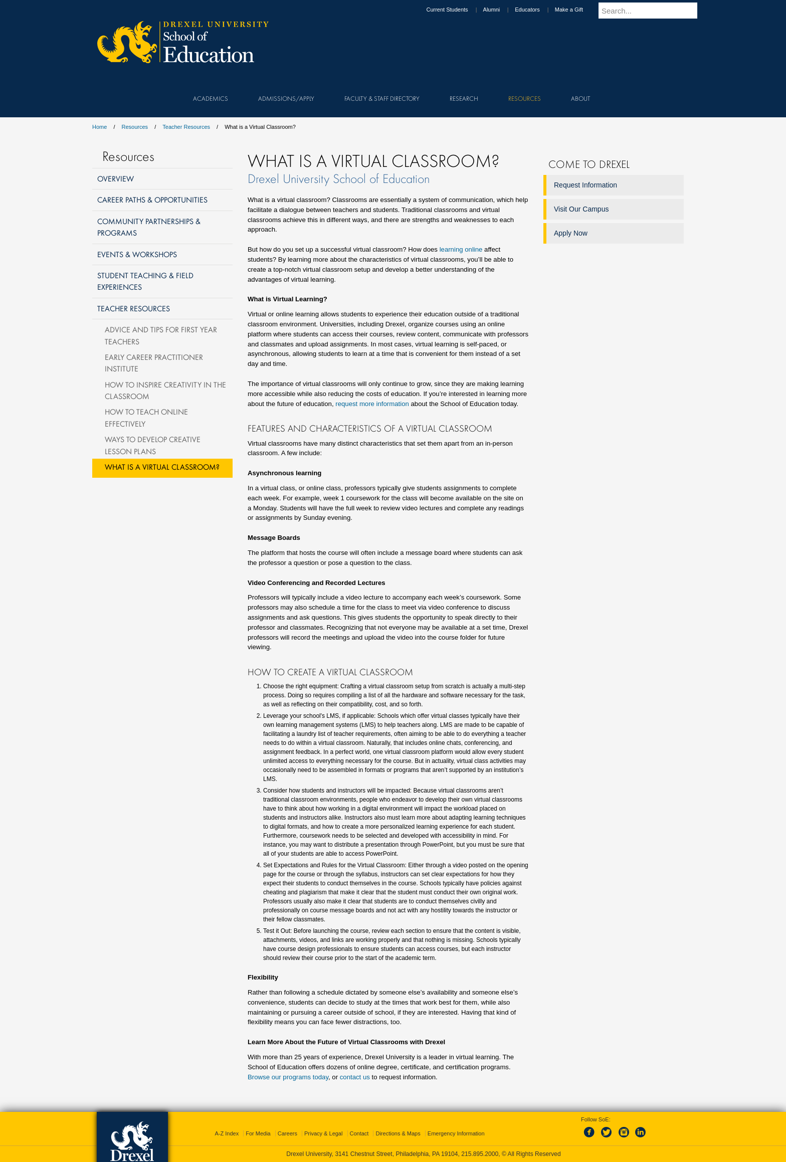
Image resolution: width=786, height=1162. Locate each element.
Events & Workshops (137, 254)
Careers (287, 1133)
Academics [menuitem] (210, 98)
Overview (115, 178)
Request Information (585, 185)
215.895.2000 (479, 1153)
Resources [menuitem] (524, 98)
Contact (359, 1133)
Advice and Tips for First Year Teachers (161, 335)
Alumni (501, 10)
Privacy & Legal (323, 1133)
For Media (258, 1133)
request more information (372, 404)
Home (99, 127)
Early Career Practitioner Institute (154, 362)
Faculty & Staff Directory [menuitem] (382, 98)
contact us (355, 1077)
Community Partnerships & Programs (149, 227)
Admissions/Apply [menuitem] (286, 98)
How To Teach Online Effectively (146, 417)
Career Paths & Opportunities (152, 200)
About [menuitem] (580, 98)
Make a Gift (578, 10)
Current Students (456, 10)
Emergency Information (456, 1133)
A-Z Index (227, 1133)
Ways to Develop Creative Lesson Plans (153, 445)
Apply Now (570, 233)
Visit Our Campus (581, 209)
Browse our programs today (288, 1077)
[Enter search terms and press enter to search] (653, 11)
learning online (461, 249)
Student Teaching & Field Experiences (145, 281)
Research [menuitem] (464, 98)
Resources (135, 127)
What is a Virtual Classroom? (162, 467)
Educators (536, 10)
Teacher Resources (186, 127)
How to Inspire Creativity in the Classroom (165, 390)
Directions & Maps (397, 1133)
